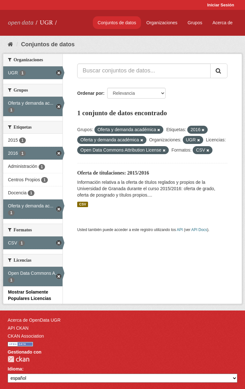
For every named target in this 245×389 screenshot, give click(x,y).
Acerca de (222, 22)
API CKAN (18, 328)
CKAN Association (26, 336)
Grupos (195, 22)
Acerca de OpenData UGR (34, 320)
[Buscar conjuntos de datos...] (144, 71)
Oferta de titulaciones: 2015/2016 (113, 173)
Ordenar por (90, 93)
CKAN (18, 359)
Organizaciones (161, 22)
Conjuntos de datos (117, 22)
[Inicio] (10, 44)
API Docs (199, 230)
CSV (82, 204)
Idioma (15, 368)
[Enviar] (218, 71)
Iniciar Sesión (220, 5)
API (180, 230)
